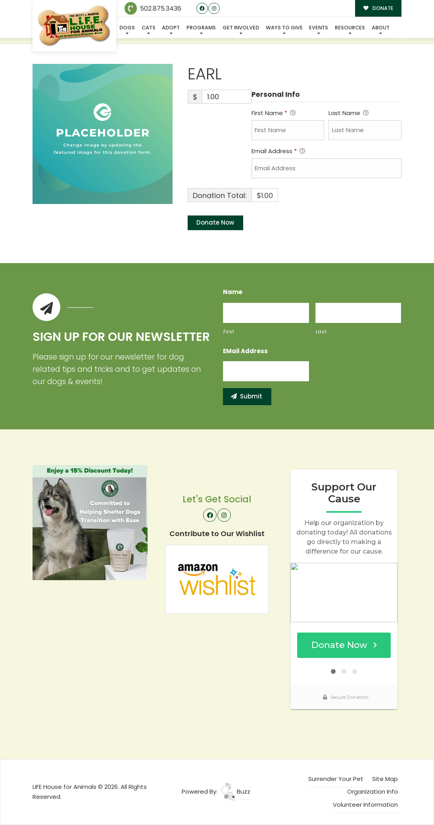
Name (232, 292)
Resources (350, 27)
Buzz (235, 791)
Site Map (385, 779)
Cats (149, 27)
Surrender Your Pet (335, 779)
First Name (274, 113)
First (228, 331)
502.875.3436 (153, 8)
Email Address (278, 151)
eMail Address (245, 351)
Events (318, 27)
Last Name (348, 113)
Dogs (127, 27)
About (381, 27)
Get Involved (241, 27)
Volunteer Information (365, 804)
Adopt (171, 27)
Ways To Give (284, 27)
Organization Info (372, 791)
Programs (201, 27)
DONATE (378, 8)
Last (321, 331)
